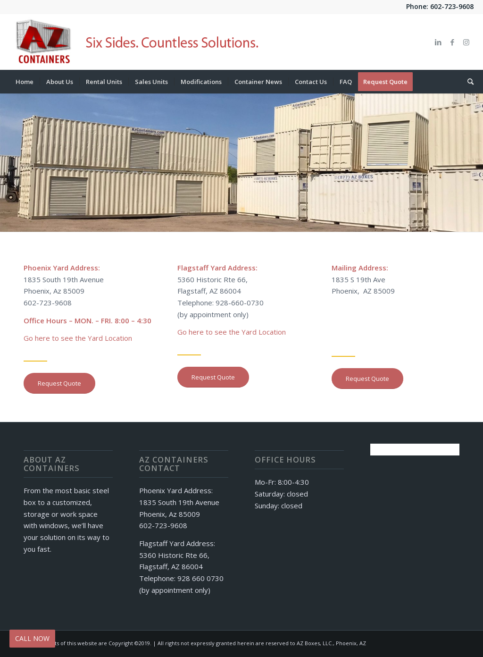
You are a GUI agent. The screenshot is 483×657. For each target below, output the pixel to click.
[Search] (467, 81)
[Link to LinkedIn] (438, 42)
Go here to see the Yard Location (78, 338)
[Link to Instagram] (466, 42)
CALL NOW (32, 638)
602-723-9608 (452, 6)
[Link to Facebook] (452, 42)
